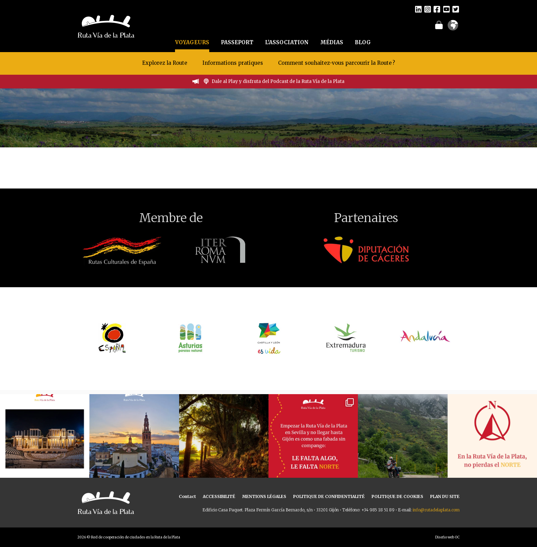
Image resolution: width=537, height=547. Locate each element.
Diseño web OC (447, 537)
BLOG (363, 42)
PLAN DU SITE (445, 496)
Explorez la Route (164, 63)
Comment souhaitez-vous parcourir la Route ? (336, 63)
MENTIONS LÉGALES (264, 496)
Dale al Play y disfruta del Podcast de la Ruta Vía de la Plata (278, 81)
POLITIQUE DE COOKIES (397, 496)
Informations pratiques (233, 63)
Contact (187, 496)
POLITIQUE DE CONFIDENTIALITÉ (329, 496)
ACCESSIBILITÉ (219, 496)
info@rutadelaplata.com (436, 509)
